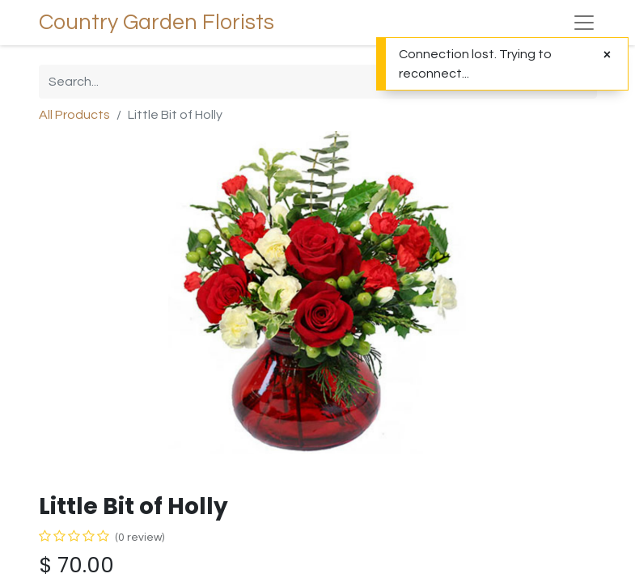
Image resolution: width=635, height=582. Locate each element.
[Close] (607, 55)
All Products (74, 114)
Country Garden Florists (156, 22)
